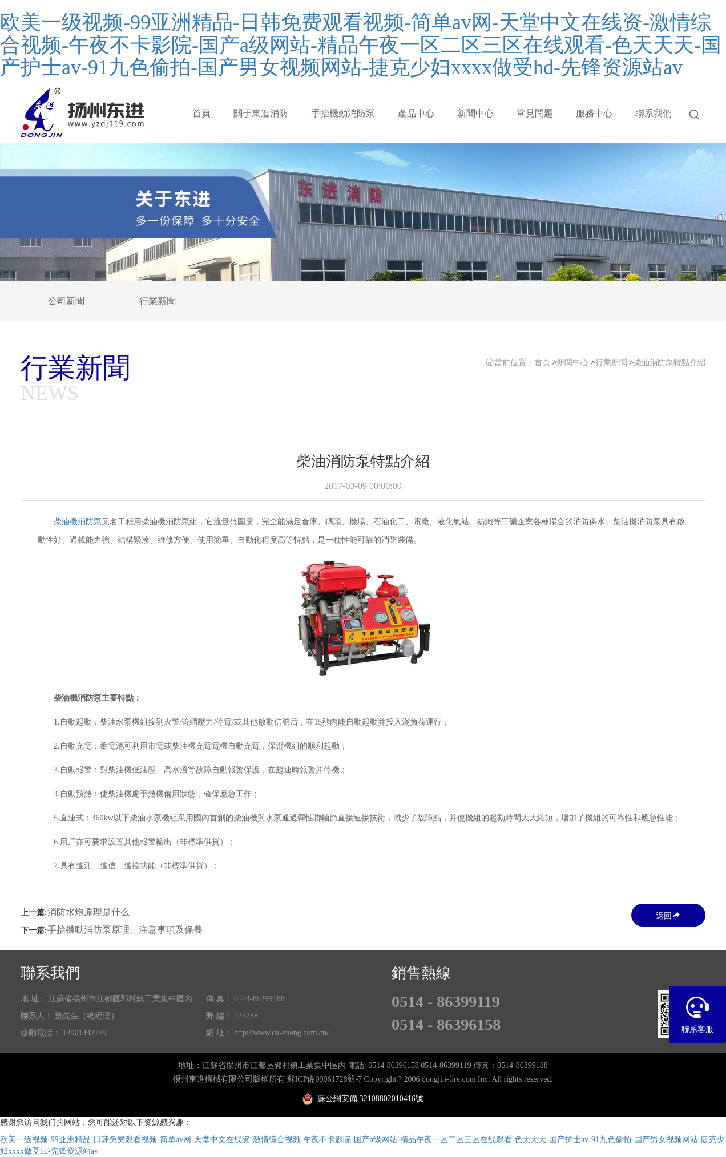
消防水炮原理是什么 (88, 912)
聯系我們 (653, 113)
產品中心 (416, 113)
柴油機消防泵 (78, 521)
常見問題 (535, 113)
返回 (668, 915)
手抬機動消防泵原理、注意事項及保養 (125, 929)
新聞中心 (475, 113)
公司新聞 (66, 301)
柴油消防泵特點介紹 (669, 362)
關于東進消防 (260, 113)
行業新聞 (157, 301)
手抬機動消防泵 (343, 113)
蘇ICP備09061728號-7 (324, 1079)
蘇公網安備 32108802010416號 (363, 1098)
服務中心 (594, 113)
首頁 (201, 113)
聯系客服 (697, 1010)
